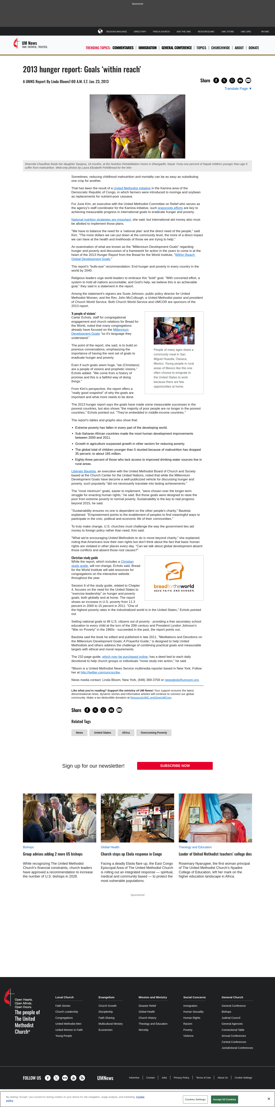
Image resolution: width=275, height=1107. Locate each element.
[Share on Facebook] (216, 80)
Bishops (28, 847)
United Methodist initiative (132, 188)
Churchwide (220, 48)
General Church (232, 997)
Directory (140, 31)
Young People (63, 1035)
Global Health (110, 847)
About (239, 48)
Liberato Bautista (83, 471)
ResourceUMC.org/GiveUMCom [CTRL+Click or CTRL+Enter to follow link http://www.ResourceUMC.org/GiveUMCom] (150, 697)
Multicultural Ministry (111, 1023)
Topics (201, 48)
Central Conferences (234, 1041)
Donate (254, 48)
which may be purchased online (125, 657)
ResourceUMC (206, 31)
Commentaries (122, 47)
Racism (187, 1023)
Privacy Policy (181, 1077)
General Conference (177, 47)
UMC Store (227, 31)
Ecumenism (105, 1029)
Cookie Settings (243, 1077)
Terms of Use (203, 1077)
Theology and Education (195, 847)
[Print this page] (240, 80)
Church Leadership (66, 1011)
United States (102, 732)
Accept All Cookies (224, 1099)
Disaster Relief (147, 1005)
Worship (143, 1029)
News (79, 732)
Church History (147, 1017)
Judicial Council (231, 1017)
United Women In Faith (69, 1029)
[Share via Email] (248, 80)
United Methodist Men (68, 1023)
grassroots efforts (170, 208)
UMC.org (246, 31)
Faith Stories (62, 1005)
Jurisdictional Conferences (237, 1047)
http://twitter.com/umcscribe (100, 672)
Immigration (147, 47)
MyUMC (265, 31)
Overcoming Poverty (154, 732)
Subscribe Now (175, 766)
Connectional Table (233, 1029)
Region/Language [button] (116, 31)
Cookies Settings (195, 1099)
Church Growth (107, 1005)
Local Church (64, 997)
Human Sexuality (193, 1011)
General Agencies (232, 1023)
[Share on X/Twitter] (224, 80)
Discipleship (106, 1011)
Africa (126, 732)
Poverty (187, 1029)
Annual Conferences (234, 1035)
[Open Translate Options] (238, 89)
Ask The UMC (184, 31)
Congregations (64, 1017)
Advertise (134, 1077)
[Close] (269, 1099)
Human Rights (191, 1017)
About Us (223, 1077)
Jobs (164, 1077)
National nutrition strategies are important (101, 219)
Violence (188, 1035)
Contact (150, 1077)
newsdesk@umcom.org (182, 680)
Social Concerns (194, 997)
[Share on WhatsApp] (232, 80)
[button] (49, 1078)
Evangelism (106, 997)
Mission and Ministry (153, 997)
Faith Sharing (106, 1017)
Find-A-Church (161, 31)
